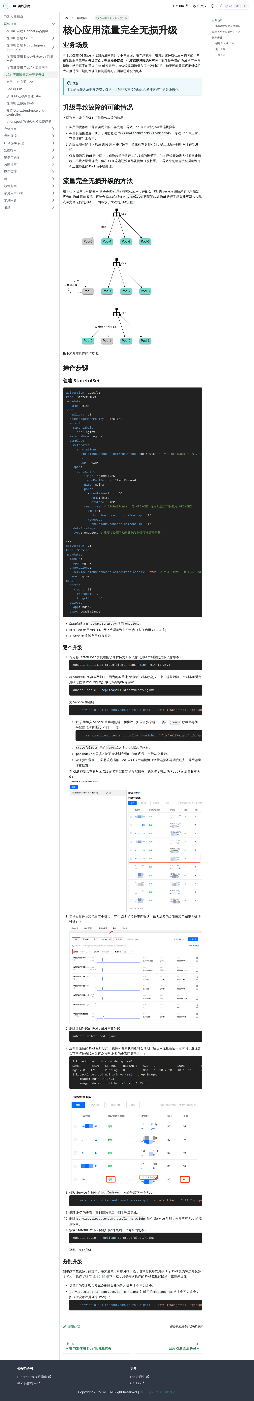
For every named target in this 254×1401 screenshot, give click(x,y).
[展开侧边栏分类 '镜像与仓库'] (53, 157)
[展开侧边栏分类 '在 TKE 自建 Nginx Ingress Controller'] (53, 47)
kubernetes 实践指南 (34, 1377)
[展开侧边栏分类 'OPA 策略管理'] (53, 143)
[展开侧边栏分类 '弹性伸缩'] (53, 136)
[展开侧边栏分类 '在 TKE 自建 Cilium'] (53, 38)
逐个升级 (99, 1276)
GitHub (180, 6)
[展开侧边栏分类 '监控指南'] (53, 150)
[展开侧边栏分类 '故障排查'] (53, 164)
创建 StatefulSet (224, 43)
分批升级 (220, 55)
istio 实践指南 (28, 1383)
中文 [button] (198, 6)
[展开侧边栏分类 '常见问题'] (53, 200)
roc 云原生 (139, 1377)
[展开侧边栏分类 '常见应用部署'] (53, 193)
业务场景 (217, 20)
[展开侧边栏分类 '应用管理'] (53, 171)
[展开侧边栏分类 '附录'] (53, 207)
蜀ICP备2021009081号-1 (158, 1392)
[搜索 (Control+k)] (233, 6)
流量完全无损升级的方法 (226, 32)
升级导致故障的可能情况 (226, 26)
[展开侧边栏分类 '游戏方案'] (53, 186)
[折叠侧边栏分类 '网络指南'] (53, 24)
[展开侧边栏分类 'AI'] (53, 179)
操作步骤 (217, 37)
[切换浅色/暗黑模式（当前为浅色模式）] (212, 6)
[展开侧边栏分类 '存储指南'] (53, 129)
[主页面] (66, 18)
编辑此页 (71, 1326)
